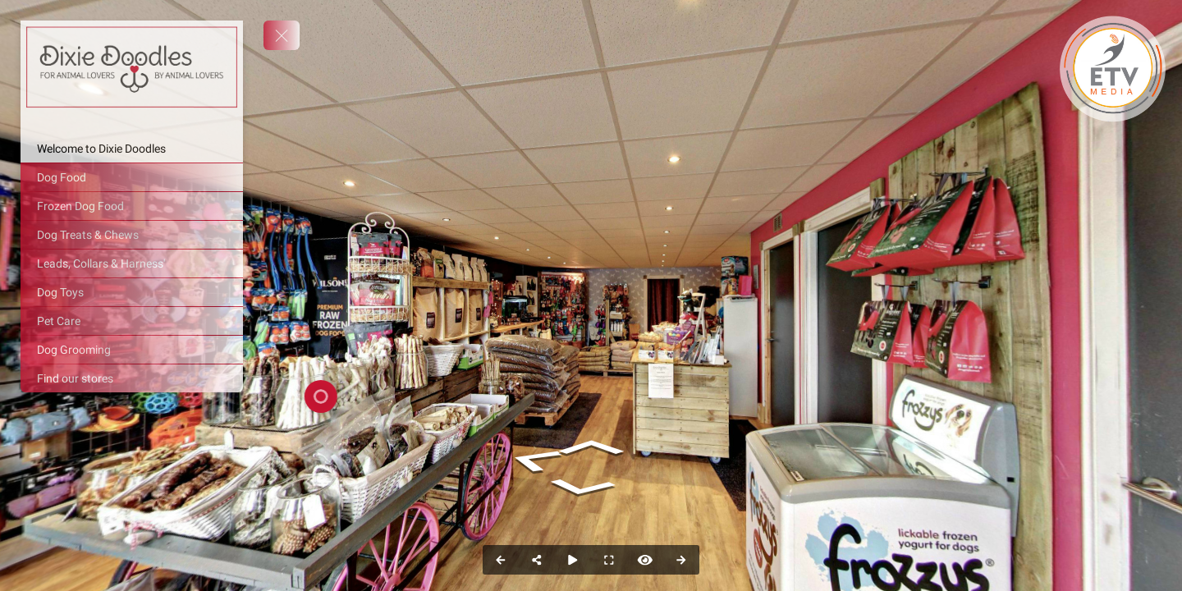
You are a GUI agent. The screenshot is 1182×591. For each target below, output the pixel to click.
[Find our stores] (132, 378)
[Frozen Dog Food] (132, 206)
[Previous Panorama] (501, 560)
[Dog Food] (132, 177)
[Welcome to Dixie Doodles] (132, 149)
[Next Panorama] (681, 560)
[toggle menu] (281, 35)
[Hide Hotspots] (645, 560)
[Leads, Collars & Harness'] (132, 263)
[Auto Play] (573, 560)
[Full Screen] (609, 560)
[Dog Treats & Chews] (132, 235)
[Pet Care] (132, 321)
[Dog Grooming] (132, 350)
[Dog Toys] (132, 292)
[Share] (537, 560)
